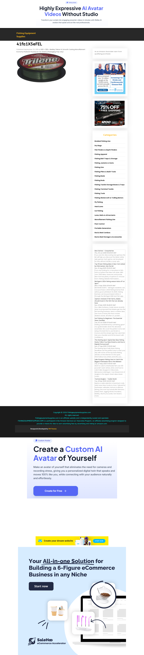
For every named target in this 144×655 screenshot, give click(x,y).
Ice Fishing (99, 211)
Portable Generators (103, 228)
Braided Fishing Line (102, 141)
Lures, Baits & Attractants (105, 215)
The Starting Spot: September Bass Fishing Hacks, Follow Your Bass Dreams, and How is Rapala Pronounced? (110, 342)
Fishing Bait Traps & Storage (106, 159)
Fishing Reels (100, 176)
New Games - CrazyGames (104, 251)
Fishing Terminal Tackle (104, 189)
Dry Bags (98, 146)
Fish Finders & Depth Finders (106, 150)
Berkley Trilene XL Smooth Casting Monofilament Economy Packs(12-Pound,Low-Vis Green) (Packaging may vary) (50, 50)
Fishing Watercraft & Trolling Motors (109, 198)
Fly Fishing (99, 202)
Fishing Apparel (101, 154)
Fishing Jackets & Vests (104, 163)
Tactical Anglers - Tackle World (105, 379)
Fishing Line (99, 167)
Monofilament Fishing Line (105, 219)
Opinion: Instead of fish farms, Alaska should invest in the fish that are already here (109, 301)
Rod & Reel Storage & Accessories (108, 237)
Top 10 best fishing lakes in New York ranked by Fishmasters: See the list (110, 265)
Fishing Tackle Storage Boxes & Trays (109, 185)
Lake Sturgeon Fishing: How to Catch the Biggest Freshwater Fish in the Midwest (109, 360)
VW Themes (52, 429)
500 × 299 (44, 49)
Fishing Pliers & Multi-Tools (105, 172)
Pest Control (99, 224)
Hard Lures (99, 206)
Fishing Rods (100, 180)
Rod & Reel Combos (102, 233)
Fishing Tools (100, 193)
